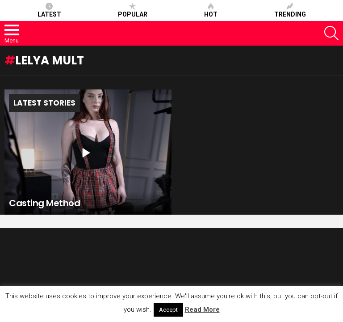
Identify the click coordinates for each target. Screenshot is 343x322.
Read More (202, 309)
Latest (49, 10)
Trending (290, 10)
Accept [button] (168, 309)
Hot (211, 10)
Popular (132, 10)
